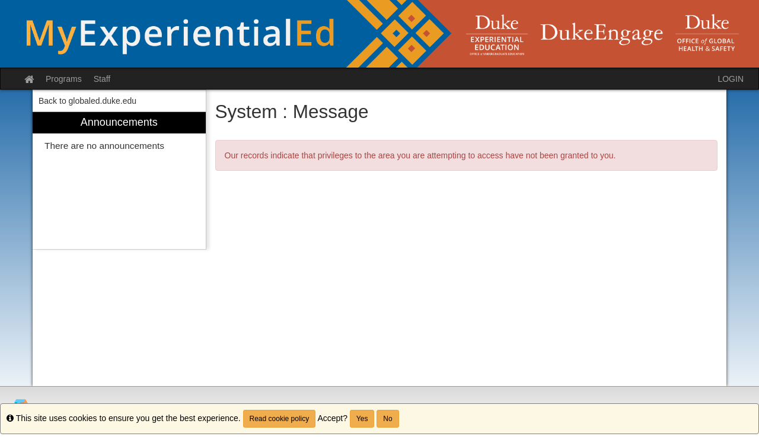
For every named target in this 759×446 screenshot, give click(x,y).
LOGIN (730, 79)
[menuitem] (119, 180)
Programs (64, 79)
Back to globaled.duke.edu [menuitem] (87, 101)
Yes (362, 419)
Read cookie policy (280, 419)
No (387, 419)
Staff (102, 79)
